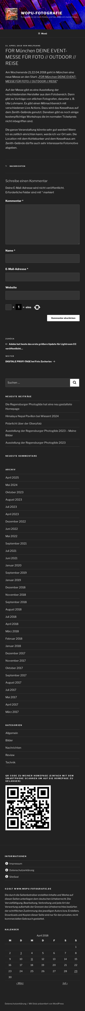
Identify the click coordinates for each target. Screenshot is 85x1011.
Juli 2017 (10, 689)
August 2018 (13, 609)
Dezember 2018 (15, 587)
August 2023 (13, 499)
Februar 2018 (13, 638)
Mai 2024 (11, 484)
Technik (10, 762)
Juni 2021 (11, 558)
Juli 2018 (10, 616)
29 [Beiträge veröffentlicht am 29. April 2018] (75, 971)
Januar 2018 (13, 646)
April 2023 (12, 514)
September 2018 (16, 602)
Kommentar (14, 200)
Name (10, 250)
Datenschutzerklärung (15, 1003)
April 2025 (12, 477)
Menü (42, 33)
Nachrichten (18, 166)
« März (20, 983)
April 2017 (11, 704)
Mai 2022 (11, 536)
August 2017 (13, 682)
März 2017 (12, 711)
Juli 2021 (10, 550)
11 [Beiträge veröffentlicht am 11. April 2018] (32, 959)
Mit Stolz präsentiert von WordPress (46, 1003)
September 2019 (16, 572)
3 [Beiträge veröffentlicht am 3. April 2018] (21, 953)
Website (11, 287)
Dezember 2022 (15, 521)
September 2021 (16, 543)
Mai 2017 (11, 697)
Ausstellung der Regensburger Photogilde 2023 (35, 442)
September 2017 (16, 675)
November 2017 (15, 660)
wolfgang (34, 46)
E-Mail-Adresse (16, 269)
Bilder (9, 740)
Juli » (65, 983)
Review (9, 755)
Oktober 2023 (14, 492)
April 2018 (11, 624)
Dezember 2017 (15, 653)
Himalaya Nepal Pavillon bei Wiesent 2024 (32, 416)
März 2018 (12, 631)
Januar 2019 (13, 580)
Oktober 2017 (14, 668)
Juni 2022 (11, 528)
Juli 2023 (11, 506)
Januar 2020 (13, 565)
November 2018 (15, 594)
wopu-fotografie (42, 13)
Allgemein (11, 733)
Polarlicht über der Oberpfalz (23, 423)
